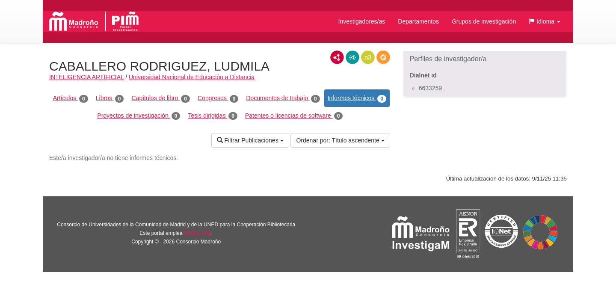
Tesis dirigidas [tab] (212, 116)
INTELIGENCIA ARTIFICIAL (86, 77)
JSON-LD (352, 57)
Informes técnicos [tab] (357, 98)
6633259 (430, 88)
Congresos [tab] (218, 98)
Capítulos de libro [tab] (160, 98)
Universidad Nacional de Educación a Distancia (192, 77)
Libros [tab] (110, 98)
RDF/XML (337, 57)
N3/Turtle (368, 57)
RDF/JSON (383, 57)
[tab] (484, 59)
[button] (544, 21)
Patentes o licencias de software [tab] (294, 116)
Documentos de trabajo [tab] (283, 98)
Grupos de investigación (484, 21)
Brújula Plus (197, 233)
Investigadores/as (361, 21)
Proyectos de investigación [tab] (138, 116)
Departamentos (418, 21)
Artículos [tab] (70, 98)
